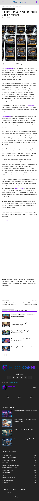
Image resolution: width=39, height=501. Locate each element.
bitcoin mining (19, 188)
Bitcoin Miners (5, 281)
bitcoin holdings (30, 279)
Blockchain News (17, 6)
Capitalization (20, 281)
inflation (10, 283)
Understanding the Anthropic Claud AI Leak (25, 439)
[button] (3, 2)
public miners (31, 105)
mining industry (8, 68)
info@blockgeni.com (13, 382)
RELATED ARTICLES (8, 310)
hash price (31, 281)
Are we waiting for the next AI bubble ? (24, 429)
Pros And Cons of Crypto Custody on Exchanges (30, 303)
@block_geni (11, 386)
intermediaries (17, 283)
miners (24, 283)
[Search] (36, 2)
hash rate (4, 283)
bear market (9, 279)
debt (26, 281)
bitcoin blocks (22, 279)
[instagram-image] (8, 397)
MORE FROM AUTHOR (21, 310)
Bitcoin (15, 279)
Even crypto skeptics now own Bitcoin (23, 347)
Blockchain (8, 6)
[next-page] (5, 355)
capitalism (13, 281)
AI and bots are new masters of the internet (25, 410)
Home (3, 6)
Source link (5, 221)
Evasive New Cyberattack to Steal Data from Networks (9, 303)
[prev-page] (3, 355)
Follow (34, 387)
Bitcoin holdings (6, 116)
